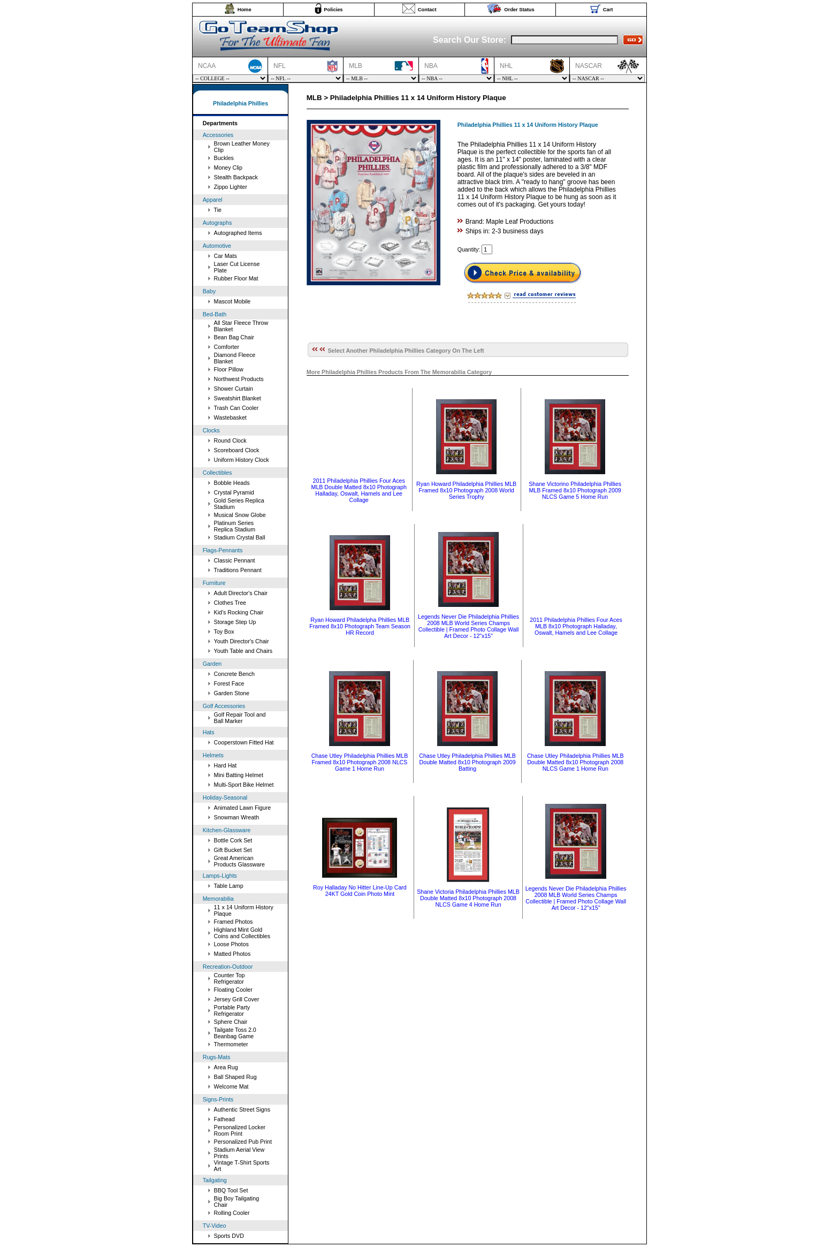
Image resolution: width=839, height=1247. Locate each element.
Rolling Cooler (232, 1213)
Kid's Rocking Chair (239, 612)
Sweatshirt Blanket (237, 398)
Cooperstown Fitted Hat (244, 742)
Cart (608, 9)
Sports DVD (229, 1236)
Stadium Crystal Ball (239, 537)
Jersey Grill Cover (237, 999)
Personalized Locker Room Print (240, 1130)
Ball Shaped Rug (235, 1077)
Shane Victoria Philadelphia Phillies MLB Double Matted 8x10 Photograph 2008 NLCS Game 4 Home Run (468, 898)
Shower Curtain (233, 388)
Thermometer (231, 1044)
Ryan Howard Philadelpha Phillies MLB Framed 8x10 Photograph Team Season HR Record (359, 626)
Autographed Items (238, 233)
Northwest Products (239, 379)
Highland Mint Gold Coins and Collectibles (242, 932)
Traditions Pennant (238, 570)
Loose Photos (231, 944)
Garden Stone (231, 693)
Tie (218, 210)
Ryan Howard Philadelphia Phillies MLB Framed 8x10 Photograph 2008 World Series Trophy (466, 490)
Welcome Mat (231, 1086)
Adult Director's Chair (241, 593)
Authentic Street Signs (242, 1109)
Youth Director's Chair (241, 641)
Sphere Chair (231, 1021)
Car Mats (225, 256)
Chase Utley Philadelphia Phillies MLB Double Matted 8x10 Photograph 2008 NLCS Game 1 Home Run (575, 762)
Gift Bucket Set (233, 850)
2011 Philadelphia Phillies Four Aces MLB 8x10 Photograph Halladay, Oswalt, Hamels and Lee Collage (576, 626)
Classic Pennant (234, 560)
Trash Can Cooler (236, 408)
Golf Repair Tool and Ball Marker (240, 717)
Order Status (519, 9)
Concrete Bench (234, 674)
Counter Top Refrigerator (229, 978)
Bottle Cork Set (233, 840)
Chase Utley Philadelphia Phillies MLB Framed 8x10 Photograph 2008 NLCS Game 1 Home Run (359, 762)
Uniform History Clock (241, 460)
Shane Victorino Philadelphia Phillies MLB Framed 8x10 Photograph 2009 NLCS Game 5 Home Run (575, 490)
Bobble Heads (232, 483)
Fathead (224, 1119)
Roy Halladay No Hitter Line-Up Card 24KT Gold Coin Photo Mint (360, 890)
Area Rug (226, 1067)
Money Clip (228, 167)
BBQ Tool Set (231, 1190)
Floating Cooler (233, 989)
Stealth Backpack (236, 177)
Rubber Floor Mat (236, 278)
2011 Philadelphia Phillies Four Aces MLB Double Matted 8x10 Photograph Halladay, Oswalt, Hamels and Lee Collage (359, 490)
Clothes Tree (230, 602)
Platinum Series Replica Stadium (235, 526)
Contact (427, 9)
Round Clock (230, 440)
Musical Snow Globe (240, 515)
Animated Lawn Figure (242, 807)
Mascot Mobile (232, 301)
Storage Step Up (235, 622)
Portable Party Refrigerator (232, 1010)
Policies (333, 9)
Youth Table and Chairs (243, 651)
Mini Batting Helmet (238, 775)
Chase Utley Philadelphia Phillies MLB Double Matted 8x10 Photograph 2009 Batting (467, 762)
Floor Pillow (228, 369)
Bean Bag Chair (234, 337)
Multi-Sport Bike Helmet (244, 784)
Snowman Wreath (237, 817)
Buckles (224, 158)
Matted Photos (232, 954)
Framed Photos (233, 921)
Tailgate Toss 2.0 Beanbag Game (235, 1033)
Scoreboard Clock (237, 450)
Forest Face (229, 683)
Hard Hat (225, 765)
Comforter (226, 347)
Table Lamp (228, 886)
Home (244, 9)
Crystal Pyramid (234, 492)
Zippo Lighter (230, 187)
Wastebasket (230, 417)
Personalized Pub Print (243, 1141)
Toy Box (224, 631)
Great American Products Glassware (239, 861)
